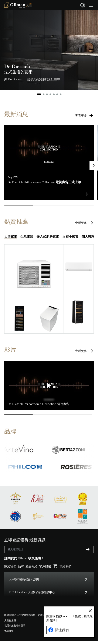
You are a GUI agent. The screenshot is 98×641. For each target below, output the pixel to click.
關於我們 (10, 566)
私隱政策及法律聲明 (14, 625)
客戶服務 (45, 566)
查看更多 (84, 115)
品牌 (21, 566)
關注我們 (58, 630)
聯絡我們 (65, 566)
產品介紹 (31, 566)
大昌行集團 (10, 620)
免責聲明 (9, 630)
